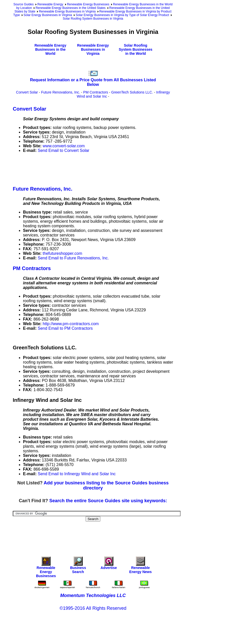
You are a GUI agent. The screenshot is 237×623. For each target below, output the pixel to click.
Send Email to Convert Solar (63, 150)
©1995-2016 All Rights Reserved (93, 608)
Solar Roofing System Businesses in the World (135, 49)
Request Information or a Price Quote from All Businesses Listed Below (93, 82)
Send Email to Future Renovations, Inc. (73, 258)
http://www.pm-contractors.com (71, 324)
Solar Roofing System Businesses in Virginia (93, 18)
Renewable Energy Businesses (88, 4)
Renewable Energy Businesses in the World (50, 49)
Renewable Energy (50, 4)
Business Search (78, 566)
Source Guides (23, 4)
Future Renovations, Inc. (60, 92)
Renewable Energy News (140, 566)
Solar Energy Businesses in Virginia (47, 15)
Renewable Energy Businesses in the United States (70, 8)
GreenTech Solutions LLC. (132, 92)
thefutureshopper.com (62, 253)
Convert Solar (27, 92)
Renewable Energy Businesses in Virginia (67, 11)
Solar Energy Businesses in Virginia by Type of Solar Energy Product (122, 15)
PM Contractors (95, 92)
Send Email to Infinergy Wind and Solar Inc (77, 474)
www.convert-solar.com (64, 146)
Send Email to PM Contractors (65, 328)
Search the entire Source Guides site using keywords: (108, 500)
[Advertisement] (106, 168)
